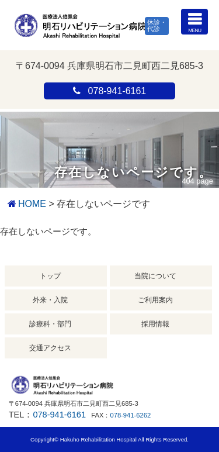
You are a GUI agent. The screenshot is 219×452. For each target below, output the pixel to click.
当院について (155, 276)
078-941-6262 (130, 415)
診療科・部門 (50, 324)
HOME (32, 204)
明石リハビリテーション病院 (80, 25)
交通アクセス (50, 348)
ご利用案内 (155, 300)
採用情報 (155, 324)
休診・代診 (156, 25)
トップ (50, 276)
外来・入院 (50, 300)
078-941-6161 (59, 414)
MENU (194, 21)
